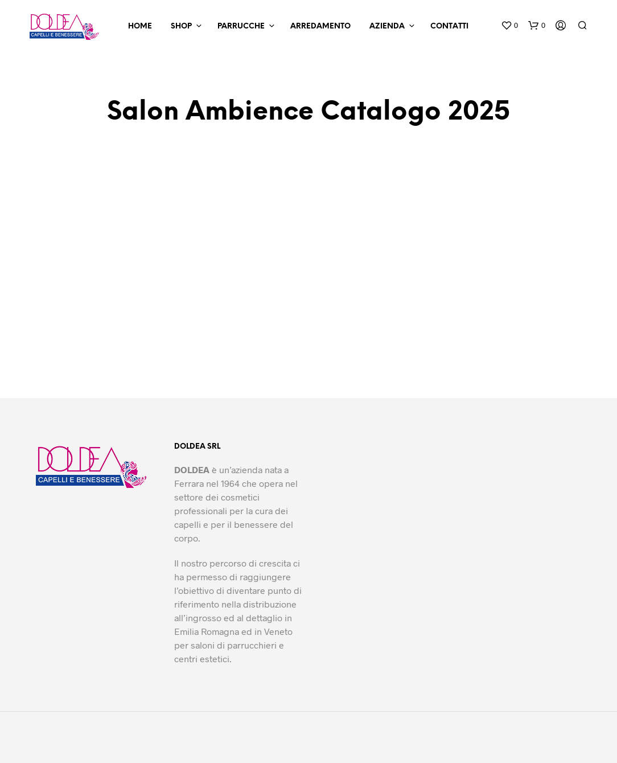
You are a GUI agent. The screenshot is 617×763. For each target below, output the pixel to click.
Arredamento (320, 26)
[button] (509, 25)
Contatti (449, 26)
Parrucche (241, 26)
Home (140, 26)
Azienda (387, 26)
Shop (181, 26)
